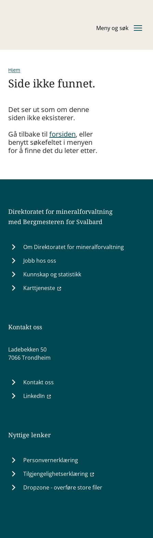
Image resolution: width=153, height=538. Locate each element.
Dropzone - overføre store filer (62, 487)
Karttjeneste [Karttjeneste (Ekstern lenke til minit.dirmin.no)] (42, 288)
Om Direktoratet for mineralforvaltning (73, 247)
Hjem (14, 70)
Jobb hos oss (39, 260)
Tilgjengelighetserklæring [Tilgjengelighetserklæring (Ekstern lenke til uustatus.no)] (59, 474)
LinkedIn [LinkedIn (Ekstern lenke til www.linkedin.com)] (37, 396)
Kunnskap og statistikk (52, 274)
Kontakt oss (38, 382)
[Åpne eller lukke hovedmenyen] (119, 28)
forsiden (62, 134)
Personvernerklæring (50, 460)
